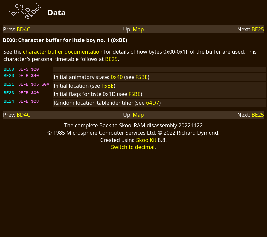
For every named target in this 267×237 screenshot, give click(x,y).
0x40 (117, 78)
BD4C (23, 29)
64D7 (152, 103)
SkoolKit (146, 141)
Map (138, 29)
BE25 (257, 29)
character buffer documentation (63, 51)
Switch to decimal (132, 148)
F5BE (141, 78)
